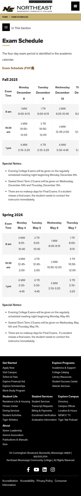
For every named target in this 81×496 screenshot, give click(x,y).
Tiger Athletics (10, 419)
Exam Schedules (19, 17)
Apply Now (41, 1)
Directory (63, 401)
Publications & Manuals (15, 439)
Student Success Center (65, 381)
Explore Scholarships (14, 385)
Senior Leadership (12, 430)
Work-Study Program (14, 390)
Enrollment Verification (44, 415)
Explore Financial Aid (14, 381)
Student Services (41, 401)
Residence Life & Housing (16, 401)
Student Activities (12, 415)
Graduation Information (44, 419)
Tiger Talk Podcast (68, 419)
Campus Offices (66, 406)
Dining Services (11, 410)
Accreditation (10, 480)
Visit (31, 1)
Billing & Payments (42, 410)
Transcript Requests (42, 406)
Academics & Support (64, 367)
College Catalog (60, 372)
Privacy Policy (45, 480)
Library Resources (61, 376)
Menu (5, 26)
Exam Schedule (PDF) (17, 68)
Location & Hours (67, 410)
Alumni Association (13, 435)
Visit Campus (10, 372)
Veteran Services (61, 385)
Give (49, 1)
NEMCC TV (68, 415)
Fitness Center (10, 406)
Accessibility (27, 480)
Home (5, 17)
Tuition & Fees (10, 376)
